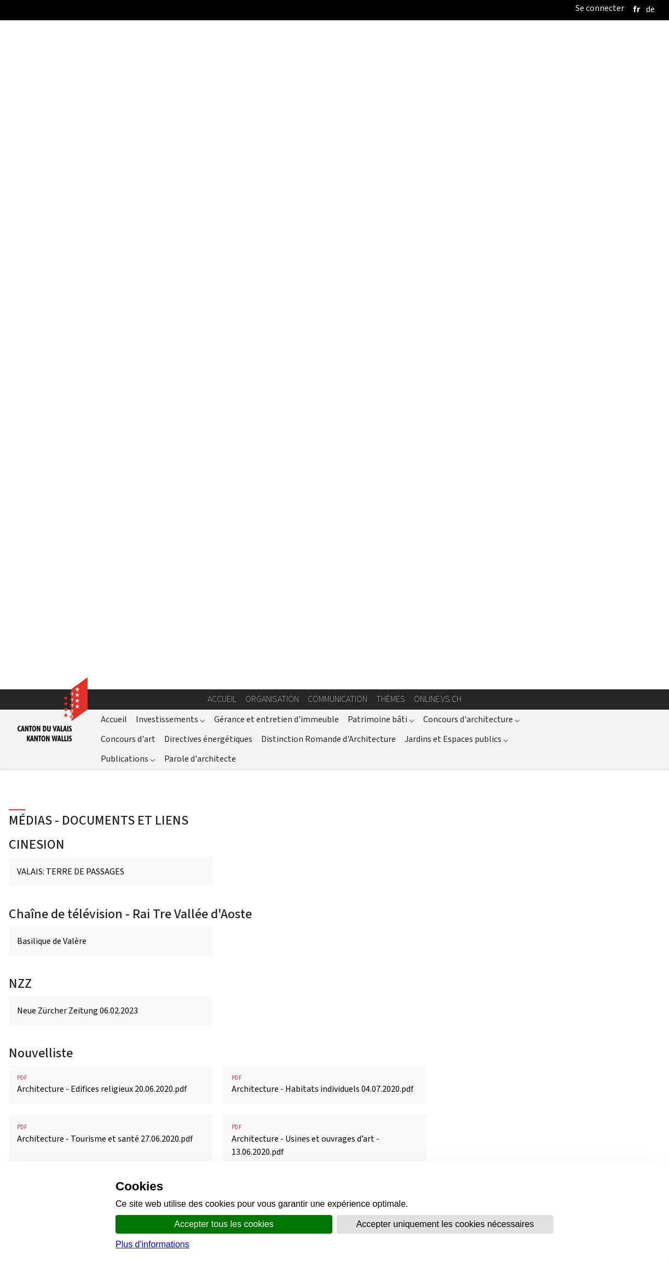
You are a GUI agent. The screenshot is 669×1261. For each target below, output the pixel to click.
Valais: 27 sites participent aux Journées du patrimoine (96, 608)
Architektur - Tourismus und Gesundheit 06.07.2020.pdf (325, 995)
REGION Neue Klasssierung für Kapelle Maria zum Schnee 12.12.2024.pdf (110, 695)
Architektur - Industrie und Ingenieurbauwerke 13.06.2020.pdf (325, 932)
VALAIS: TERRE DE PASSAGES (70, 280)
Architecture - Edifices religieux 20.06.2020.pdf (110, 493)
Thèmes (390, 108)
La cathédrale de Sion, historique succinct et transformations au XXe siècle (99, 782)
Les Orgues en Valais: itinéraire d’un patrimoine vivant (319, 1082)
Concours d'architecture (471, 128)
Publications (128, 167)
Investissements (170, 128)
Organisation (272, 108)
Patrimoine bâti (381, 128)
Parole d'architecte (200, 167)
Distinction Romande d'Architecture (328, 147)
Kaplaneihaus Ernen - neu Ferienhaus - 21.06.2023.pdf (325, 869)
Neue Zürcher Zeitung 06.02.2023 (77, 419)
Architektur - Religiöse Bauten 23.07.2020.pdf (110, 988)
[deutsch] (650, 9)
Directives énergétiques (208, 147)
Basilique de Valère (51, 350)
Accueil (222, 108)
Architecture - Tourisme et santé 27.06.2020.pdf (110, 543)
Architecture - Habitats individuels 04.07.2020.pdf (325, 493)
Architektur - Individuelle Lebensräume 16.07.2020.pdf (110, 932)
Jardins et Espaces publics (457, 147)
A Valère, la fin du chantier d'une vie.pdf (110, 1080)
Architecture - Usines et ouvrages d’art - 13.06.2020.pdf (325, 549)
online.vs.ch (438, 108)
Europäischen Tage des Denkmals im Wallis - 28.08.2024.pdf (110, 869)
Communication (337, 108)
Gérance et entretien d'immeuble (276, 128)
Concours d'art (128, 147)
